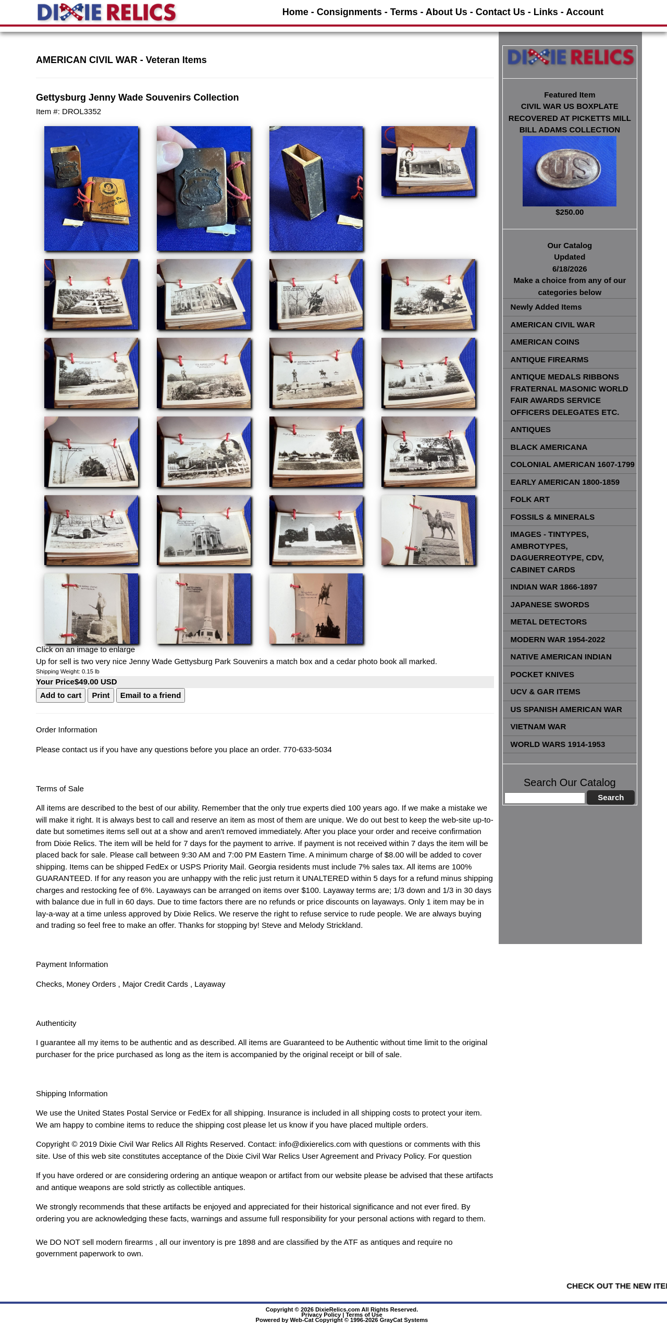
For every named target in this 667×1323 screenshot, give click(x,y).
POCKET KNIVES (543, 674)
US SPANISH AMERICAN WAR (566, 709)
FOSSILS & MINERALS (553, 516)
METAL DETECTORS (549, 621)
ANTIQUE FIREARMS (550, 359)
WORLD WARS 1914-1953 (558, 744)
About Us (446, 12)
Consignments (349, 12)
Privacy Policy (321, 1315)
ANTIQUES (531, 429)
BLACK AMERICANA (549, 447)
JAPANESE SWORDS (550, 604)
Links (546, 12)
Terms (404, 12)
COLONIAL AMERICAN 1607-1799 (573, 464)
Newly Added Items (546, 306)
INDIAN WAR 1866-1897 (554, 586)
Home (295, 12)
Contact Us (500, 12)
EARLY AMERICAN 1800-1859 (565, 481)
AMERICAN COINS (545, 341)
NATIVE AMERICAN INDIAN (561, 656)
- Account (582, 12)
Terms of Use (364, 1315)
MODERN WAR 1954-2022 (558, 639)
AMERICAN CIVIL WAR (553, 324)
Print (100, 695)
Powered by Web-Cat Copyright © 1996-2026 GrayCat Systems (342, 1320)
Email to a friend (150, 695)
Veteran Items (176, 60)
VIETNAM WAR (538, 726)
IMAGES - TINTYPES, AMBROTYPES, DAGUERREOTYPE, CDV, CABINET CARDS (557, 552)
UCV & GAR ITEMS (545, 691)
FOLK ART (530, 499)
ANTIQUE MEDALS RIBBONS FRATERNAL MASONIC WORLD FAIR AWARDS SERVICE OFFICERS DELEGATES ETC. (569, 394)
